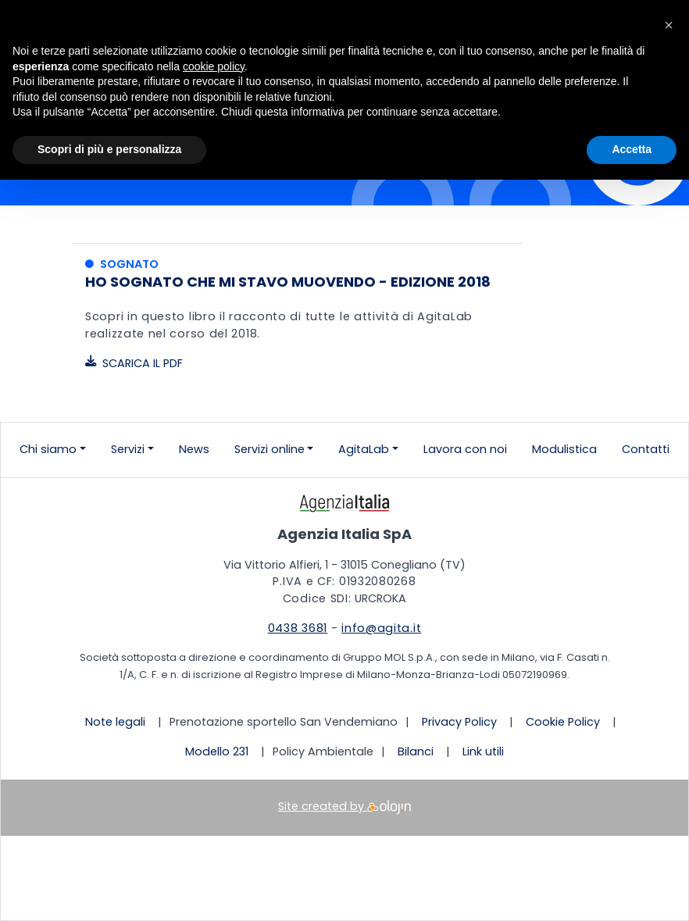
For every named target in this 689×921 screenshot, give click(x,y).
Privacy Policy (459, 722)
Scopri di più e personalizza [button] (109, 149)
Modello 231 (216, 751)
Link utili (483, 751)
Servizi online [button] (269, 449)
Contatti (645, 449)
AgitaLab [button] (363, 449)
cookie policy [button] (214, 66)
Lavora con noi (465, 449)
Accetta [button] (632, 149)
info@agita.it (381, 628)
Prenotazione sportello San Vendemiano (284, 722)
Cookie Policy (563, 722)
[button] (668, 24)
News (194, 449)
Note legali (115, 722)
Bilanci (416, 751)
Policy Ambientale (323, 751)
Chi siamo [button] (48, 449)
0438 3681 (297, 628)
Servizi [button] (128, 449)
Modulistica (564, 449)
